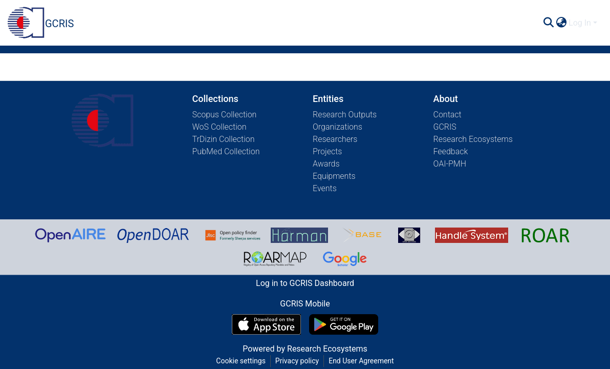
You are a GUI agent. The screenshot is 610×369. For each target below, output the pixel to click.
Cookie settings (241, 361)
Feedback (450, 151)
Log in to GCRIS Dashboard (305, 283)
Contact (447, 114)
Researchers (335, 139)
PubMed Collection (226, 151)
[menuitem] (561, 23)
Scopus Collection (224, 114)
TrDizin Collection (223, 139)
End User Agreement (361, 361)
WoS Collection (219, 127)
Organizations (337, 127)
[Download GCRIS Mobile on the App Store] (266, 324)
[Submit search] (548, 23)
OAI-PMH (450, 164)
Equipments (334, 176)
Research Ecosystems (473, 139)
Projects (327, 151)
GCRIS (444, 127)
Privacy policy (297, 361)
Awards (326, 164)
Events (325, 188)
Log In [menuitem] (580, 23)
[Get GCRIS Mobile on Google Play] (343, 324)
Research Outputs (345, 114)
